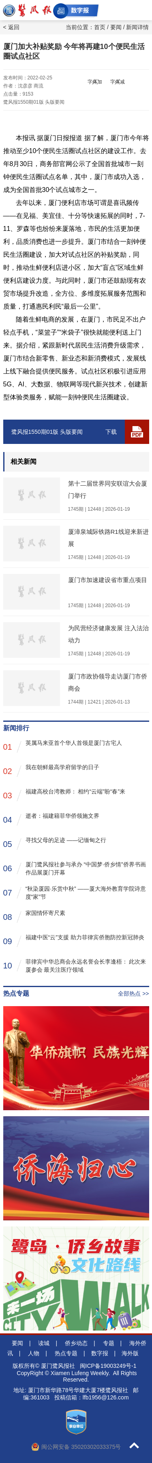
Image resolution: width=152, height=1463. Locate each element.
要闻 (116, 27)
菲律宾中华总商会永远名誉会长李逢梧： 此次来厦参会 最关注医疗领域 (74, 965)
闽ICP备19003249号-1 (108, 1366)
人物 (33, 1353)
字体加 (95, 82)
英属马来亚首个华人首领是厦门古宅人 (62, 746)
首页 (99, 27)
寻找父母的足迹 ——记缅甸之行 (55, 843)
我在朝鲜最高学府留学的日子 (51, 770)
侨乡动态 (76, 1343)
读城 (43, 1343)
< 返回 (11, 27)
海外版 (130, 1353)
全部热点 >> (133, 993)
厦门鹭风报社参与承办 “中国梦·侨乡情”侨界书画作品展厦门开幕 (74, 868)
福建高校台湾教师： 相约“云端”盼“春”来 (64, 795)
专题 (108, 1343)
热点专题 (66, 1353)
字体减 (117, 82)
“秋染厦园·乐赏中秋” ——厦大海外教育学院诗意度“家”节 (74, 892)
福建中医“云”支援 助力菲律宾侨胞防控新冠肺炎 (73, 940)
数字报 (99, 1353)
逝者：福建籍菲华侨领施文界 (51, 819)
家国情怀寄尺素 (34, 916)
